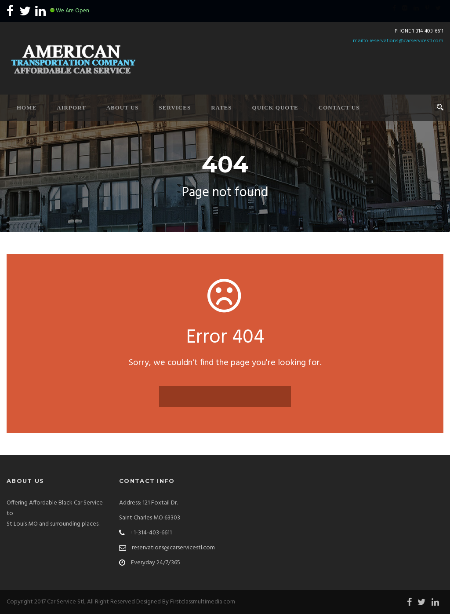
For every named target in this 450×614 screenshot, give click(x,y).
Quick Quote (275, 107)
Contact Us (339, 107)
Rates (221, 107)
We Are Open (72, 10)
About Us (122, 107)
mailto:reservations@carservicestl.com (398, 41)
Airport (71, 107)
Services (175, 107)
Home (26, 107)
